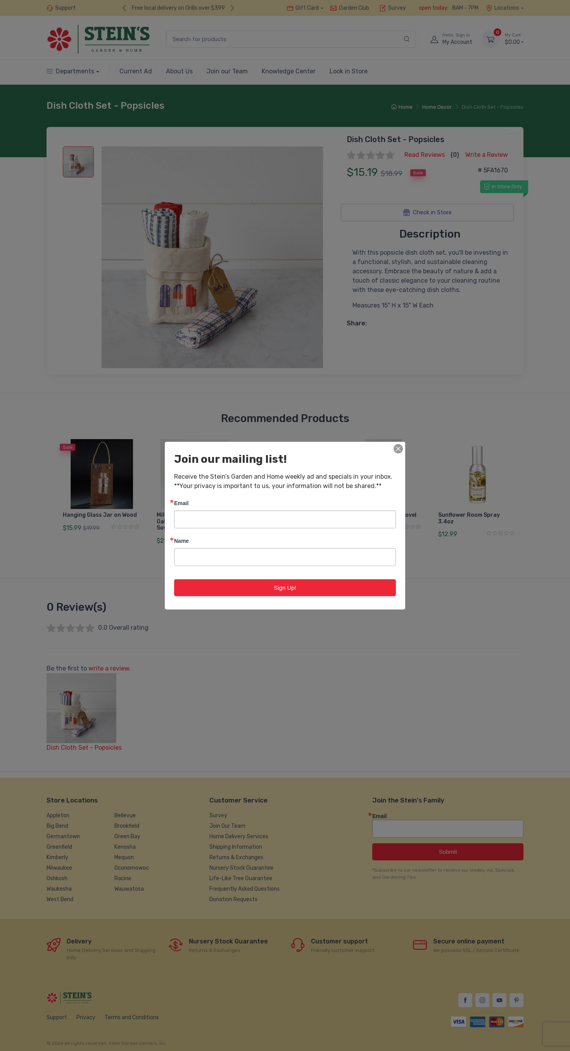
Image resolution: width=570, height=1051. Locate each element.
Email (181, 503)
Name (181, 540)
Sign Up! (285, 587)
